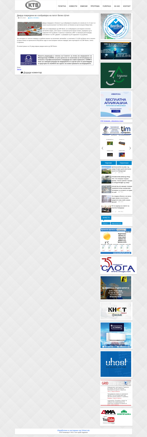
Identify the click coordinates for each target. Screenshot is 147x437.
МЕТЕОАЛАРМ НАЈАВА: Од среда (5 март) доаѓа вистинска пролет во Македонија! (121, 169)
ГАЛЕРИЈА (107, 6)
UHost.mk (85, 430)
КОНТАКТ (127, 6)
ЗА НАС (117, 6)
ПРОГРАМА (95, 6)
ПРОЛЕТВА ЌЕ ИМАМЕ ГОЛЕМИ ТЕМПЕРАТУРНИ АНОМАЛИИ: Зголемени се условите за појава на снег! (122, 189)
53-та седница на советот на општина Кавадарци (120, 207)
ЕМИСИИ (83, 6)
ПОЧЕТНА (62, 6)
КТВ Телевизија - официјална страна (112, 121)
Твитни (19, 69)
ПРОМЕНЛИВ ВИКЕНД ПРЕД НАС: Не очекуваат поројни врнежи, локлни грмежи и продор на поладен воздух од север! (122, 179)
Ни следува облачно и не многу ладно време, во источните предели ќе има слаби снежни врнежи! (121, 199)
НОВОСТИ (73, 6)
